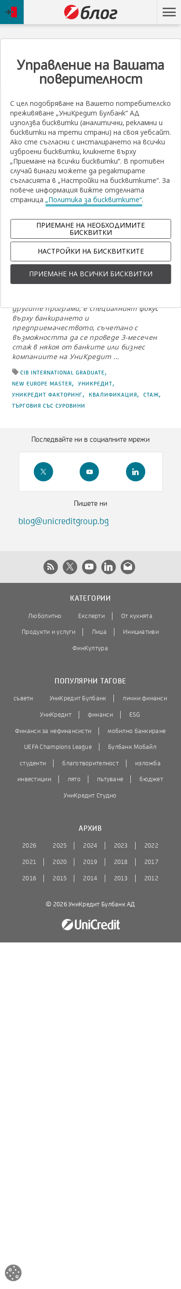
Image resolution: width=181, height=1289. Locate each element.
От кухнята (137, 616)
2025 (60, 846)
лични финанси (145, 698)
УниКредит (95, 383)
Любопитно (45, 616)
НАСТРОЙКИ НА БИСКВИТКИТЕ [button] (91, 251)
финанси (100, 715)
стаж (151, 394)
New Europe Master (42, 383)
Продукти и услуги (48, 632)
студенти (33, 763)
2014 (90, 878)
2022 (151, 846)
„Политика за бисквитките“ (93, 199)
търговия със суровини (48, 405)
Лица (99, 632)
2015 (60, 878)
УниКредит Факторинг (47, 394)
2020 (60, 862)
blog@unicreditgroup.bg (63, 521)
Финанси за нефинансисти (53, 731)
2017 (151, 862)
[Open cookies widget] (13, 1274)
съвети (23, 698)
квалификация (113, 394)
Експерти (91, 616)
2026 (29, 846)
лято (74, 779)
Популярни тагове (90, 681)
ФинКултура (90, 648)
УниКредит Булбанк (78, 698)
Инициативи (141, 632)
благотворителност (90, 763)
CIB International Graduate (62, 372)
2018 (121, 862)
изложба (148, 763)
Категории (90, 598)
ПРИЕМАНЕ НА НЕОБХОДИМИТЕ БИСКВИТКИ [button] (90, 228)
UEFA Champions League (58, 747)
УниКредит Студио (90, 795)
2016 (29, 878)
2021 (29, 862)
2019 (90, 862)
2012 (151, 878)
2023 (121, 846)
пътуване (110, 779)
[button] (169, 12)
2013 (121, 878)
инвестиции (34, 779)
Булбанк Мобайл (132, 747)
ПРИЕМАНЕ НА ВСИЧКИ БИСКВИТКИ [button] (91, 273)
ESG (134, 715)
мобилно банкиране (137, 731)
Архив (90, 828)
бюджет (151, 779)
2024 (90, 846)
